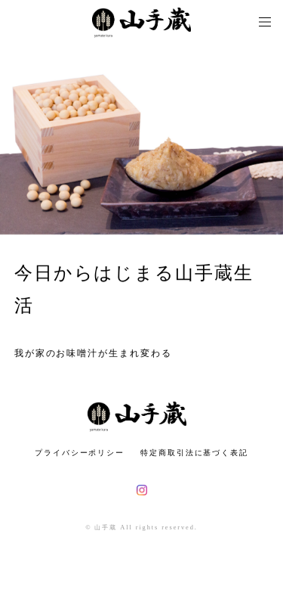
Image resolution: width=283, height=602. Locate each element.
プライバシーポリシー (80, 452)
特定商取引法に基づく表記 (194, 452)
